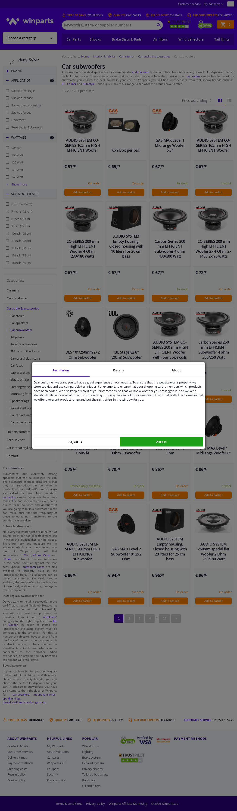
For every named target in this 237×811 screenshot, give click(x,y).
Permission (61, 370)
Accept (161, 442)
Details (118, 370)
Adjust (75, 442)
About (176, 370)
